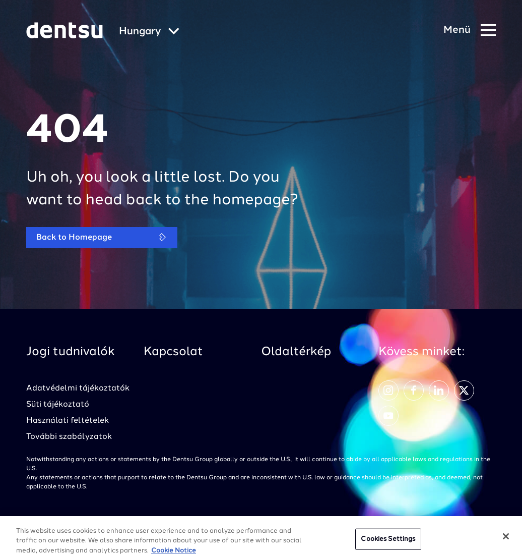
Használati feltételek (67, 421)
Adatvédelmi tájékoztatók (77, 388)
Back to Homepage (101, 237)
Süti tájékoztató (57, 405)
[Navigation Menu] (469, 30)
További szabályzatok (69, 437)
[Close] (506, 540)
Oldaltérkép (296, 352)
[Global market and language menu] (149, 32)
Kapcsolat (173, 352)
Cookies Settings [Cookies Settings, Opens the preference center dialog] (388, 542)
